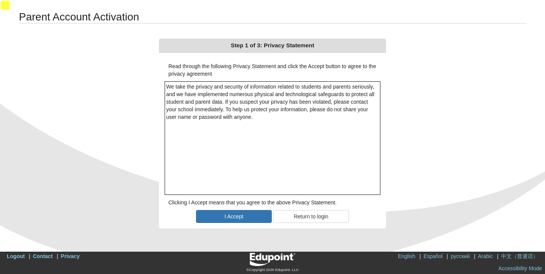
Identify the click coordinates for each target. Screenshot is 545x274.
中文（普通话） (519, 256)
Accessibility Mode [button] (520, 268)
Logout (16, 256)
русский (460, 256)
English (406, 256)
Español (433, 256)
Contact (43, 256)
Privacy (70, 256)
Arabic (485, 256)
